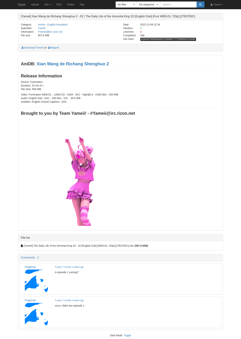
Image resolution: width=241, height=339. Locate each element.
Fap (82, 4)
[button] (126, 4)
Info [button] (47, 4)
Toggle (127, 335)
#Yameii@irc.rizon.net (50, 31)
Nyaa (22, 4)
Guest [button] (216, 4)
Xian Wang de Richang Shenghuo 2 (73, 63)
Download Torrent (32, 47)
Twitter (70, 4)
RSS (59, 4)
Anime (41, 24)
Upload (35, 4)
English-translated (57, 24)
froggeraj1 (30, 266)
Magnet (53, 47)
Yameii (42, 28)
